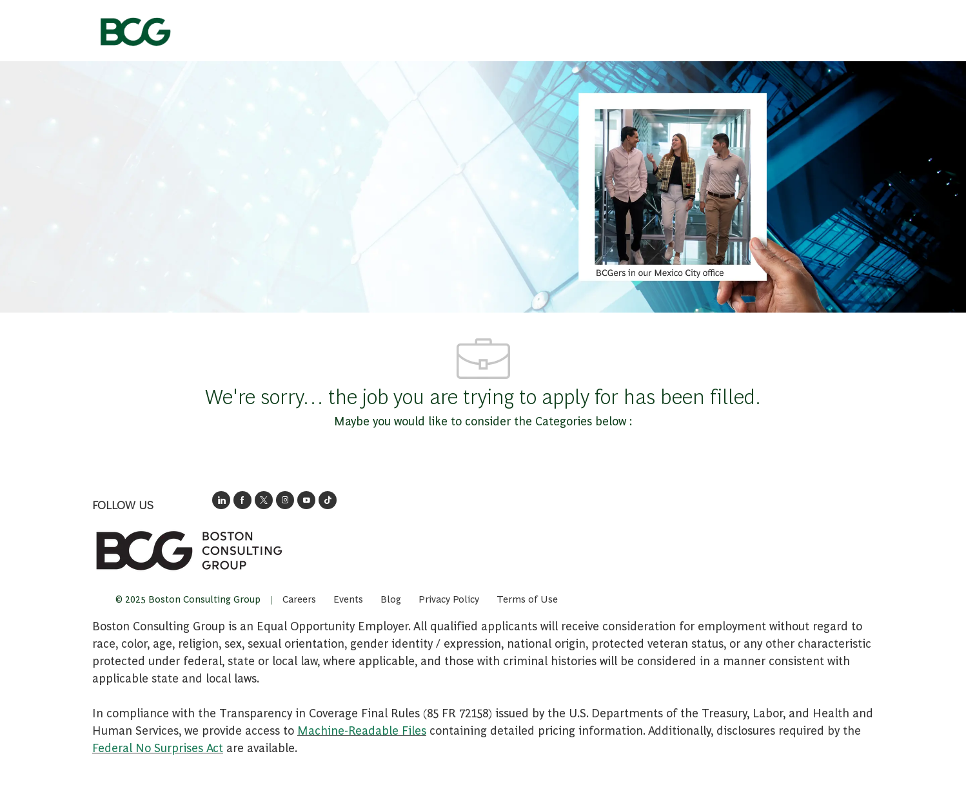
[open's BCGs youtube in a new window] (306, 500)
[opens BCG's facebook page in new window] (242, 500)
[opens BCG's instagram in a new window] (285, 500)
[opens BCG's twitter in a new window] (264, 500)
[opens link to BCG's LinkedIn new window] (221, 500)
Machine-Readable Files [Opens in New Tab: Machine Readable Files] (361, 729)
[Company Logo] (134, 27)
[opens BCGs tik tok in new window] (328, 500)
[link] (189, 550)
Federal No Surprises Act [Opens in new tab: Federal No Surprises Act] (157, 747)
